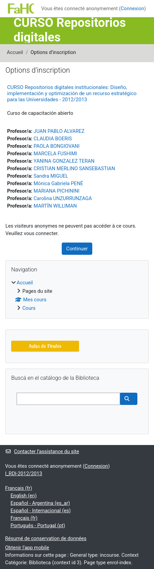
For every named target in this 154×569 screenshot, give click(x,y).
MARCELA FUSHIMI (55, 153)
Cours (29, 308)
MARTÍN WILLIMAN (55, 206)
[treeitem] (77, 295)
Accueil (15, 52)
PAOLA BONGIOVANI (56, 146)
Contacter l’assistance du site (42, 451)
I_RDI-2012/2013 (23, 473)
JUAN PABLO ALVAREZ (59, 131)
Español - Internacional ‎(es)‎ (41, 511)
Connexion (132, 8)
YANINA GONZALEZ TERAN (64, 161)
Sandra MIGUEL (51, 176)
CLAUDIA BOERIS (53, 139)
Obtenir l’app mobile (27, 548)
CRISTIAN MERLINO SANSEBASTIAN (74, 168)
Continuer (77, 249)
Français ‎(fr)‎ (18, 488)
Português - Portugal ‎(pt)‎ (38, 525)
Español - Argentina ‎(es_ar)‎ (40, 503)
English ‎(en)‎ (24, 496)
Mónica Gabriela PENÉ (58, 183)
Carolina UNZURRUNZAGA (63, 198)
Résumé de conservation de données (45, 538)
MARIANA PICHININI (56, 191)
